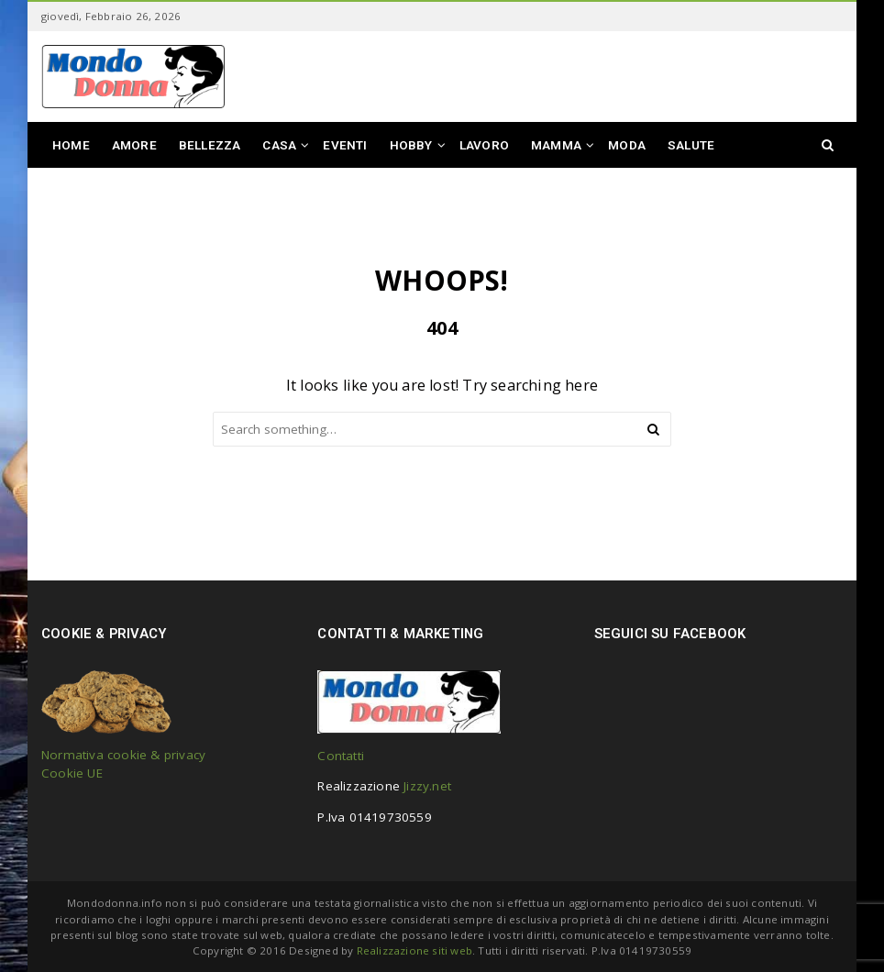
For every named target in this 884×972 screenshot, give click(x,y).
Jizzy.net (427, 786)
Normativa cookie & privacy (123, 754)
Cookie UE (72, 773)
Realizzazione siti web (414, 950)
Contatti (340, 755)
